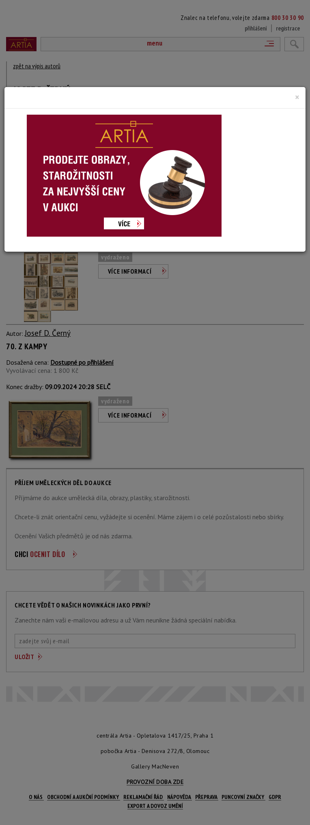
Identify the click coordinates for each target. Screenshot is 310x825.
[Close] (297, 97)
